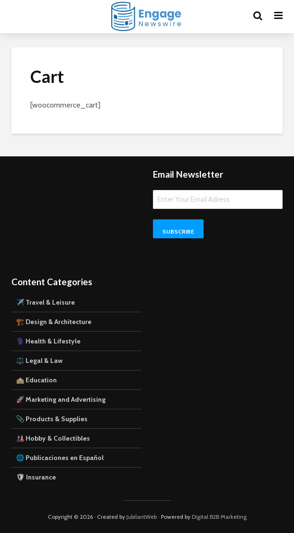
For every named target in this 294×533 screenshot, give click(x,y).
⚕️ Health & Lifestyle (48, 341)
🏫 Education (36, 380)
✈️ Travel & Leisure (45, 302)
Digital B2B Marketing (219, 516)
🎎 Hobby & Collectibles (53, 438)
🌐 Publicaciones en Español (60, 457)
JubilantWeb (141, 516)
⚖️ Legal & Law (39, 360)
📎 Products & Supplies (52, 419)
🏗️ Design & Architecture (53, 321)
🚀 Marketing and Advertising (61, 399)
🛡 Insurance (36, 477)
